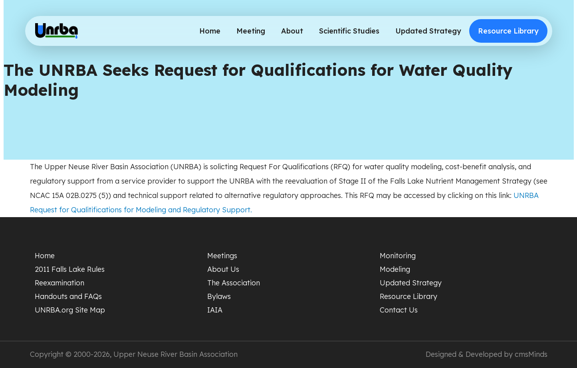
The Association (233, 282)
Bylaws (219, 296)
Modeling (395, 269)
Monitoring (398, 255)
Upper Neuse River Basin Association (175, 354)
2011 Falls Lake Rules (70, 269)
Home (209, 31)
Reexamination (59, 282)
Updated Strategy (428, 31)
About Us (223, 269)
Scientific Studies (349, 31)
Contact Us (399, 310)
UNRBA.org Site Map (70, 310)
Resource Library (508, 31)
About (292, 31)
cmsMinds (531, 354)
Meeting (250, 31)
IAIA (214, 310)
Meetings (222, 255)
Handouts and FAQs (68, 296)
